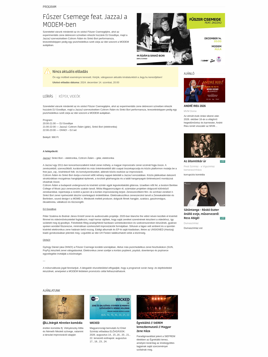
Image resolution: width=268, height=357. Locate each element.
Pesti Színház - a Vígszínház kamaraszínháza (199, 168)
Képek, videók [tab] (69, 96)
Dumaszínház (191, 223)
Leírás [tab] (48, 96)
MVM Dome (190, 111)
